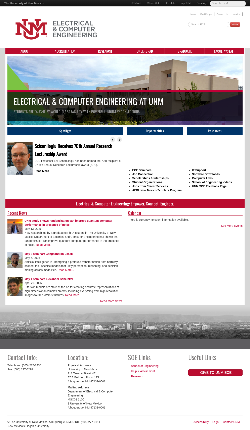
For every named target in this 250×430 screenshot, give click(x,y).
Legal (215, 422)
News (193, 14)
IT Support (199, 170)
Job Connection (143, 174)
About (25, 51)
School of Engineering (145, 366)
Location (236, 14)
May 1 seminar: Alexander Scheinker (49, 279)
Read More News (111, 301)
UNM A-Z (136, 3)
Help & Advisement (143, 371)
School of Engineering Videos (212, 182)
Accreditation (65, 51)
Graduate (184, 51)
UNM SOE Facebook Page (209, 186)
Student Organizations (147, 182)
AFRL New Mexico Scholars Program (157, 190)
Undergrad (145, 51)
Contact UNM (231, 422)
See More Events (232, 225)
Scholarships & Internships (150, 178)
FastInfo (170, 3)
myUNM (186, 3)
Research (105, 51)
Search (235, 24)
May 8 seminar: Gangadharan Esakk (49, 253)
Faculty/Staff (224, 51)
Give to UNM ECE (215, 373)
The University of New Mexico (24, 3)
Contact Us (221, 14)
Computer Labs (202, 178)
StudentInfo (153, 3)
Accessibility (201, 422)
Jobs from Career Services (150, 186)
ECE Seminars (142, 170)
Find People (206, 14)
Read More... (43, 244)
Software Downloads (206, 174)
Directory (202, 3)
